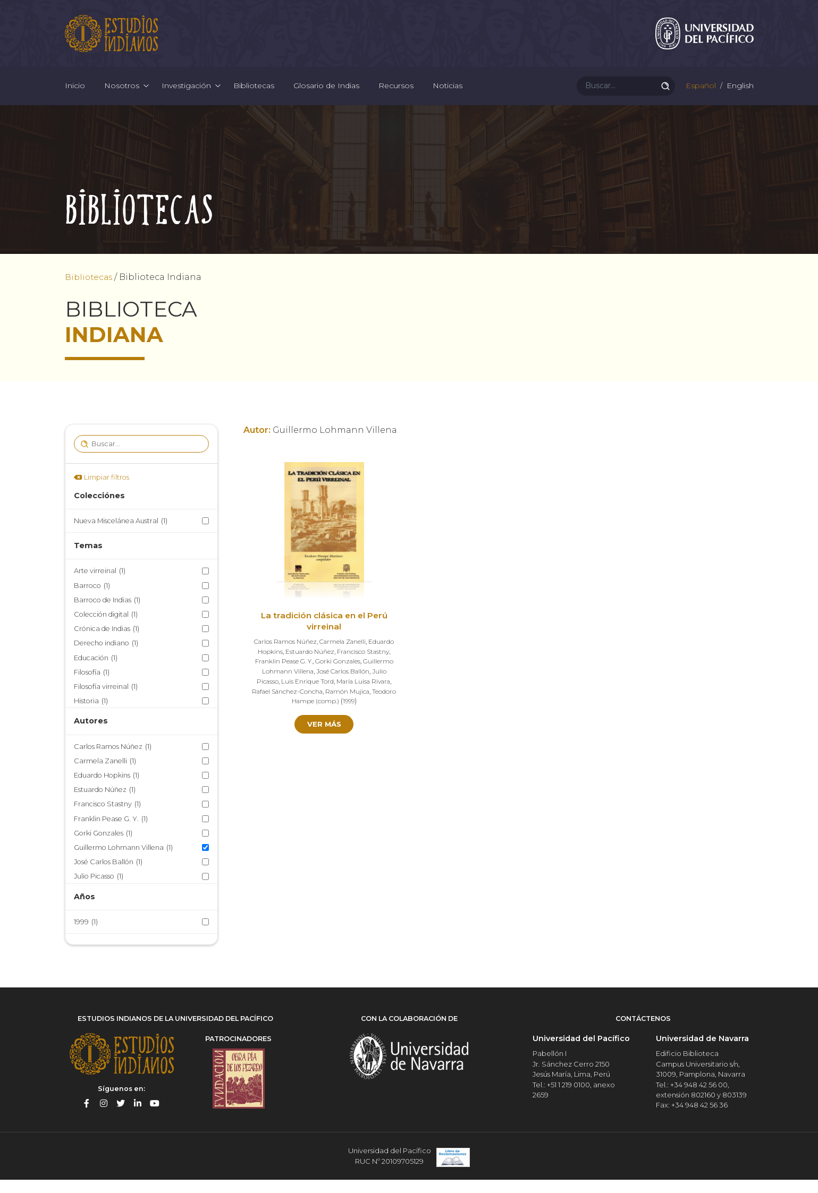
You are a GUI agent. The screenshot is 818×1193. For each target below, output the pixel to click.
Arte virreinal (99, 586)
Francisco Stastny (107, 819)
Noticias (447, 95)
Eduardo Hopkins (106, 790)
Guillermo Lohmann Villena (123, 862)
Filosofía (91, 686)
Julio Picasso (98, 891)
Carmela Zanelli (105, 776)
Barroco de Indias (107, 615)
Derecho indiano (106, 658)
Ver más (324, 738)
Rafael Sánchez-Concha (331, 705)
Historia (91, 716)
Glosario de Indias (326, 95)
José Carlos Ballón (108, 877)
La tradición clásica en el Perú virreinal (324, 636)
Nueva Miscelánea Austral (120, 536)
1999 (86, 937)
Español (700, 95)
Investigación (186, 95)
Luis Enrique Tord (346, 696)
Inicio (75, 95)
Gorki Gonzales (103, 848)
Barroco (92, 600)
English (739, 95)
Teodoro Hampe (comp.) (325, 715)
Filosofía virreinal (106, 701)
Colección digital (106, 629)
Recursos (396, 95)
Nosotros (121, 95)
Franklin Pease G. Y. (111, 833)
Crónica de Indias (106, 643)
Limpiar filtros (106, 492)
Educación (95, 672)
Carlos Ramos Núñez (112, 761)
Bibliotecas (253, 95)
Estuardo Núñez (105, 804)
